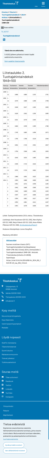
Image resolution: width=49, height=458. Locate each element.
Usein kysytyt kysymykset (11, 324)
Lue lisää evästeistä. (10, 439)
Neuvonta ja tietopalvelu (11, 316)
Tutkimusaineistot (9, 362)
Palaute (6, 411)
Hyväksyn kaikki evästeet (13, 445)
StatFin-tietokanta (9, 343)
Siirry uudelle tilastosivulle (15, 61)
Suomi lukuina (7, 350)
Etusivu (5, 12)
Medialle (5, 328)
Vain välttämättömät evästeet (15, 451)
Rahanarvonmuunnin (10, 354)
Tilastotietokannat (9, 347)
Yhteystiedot (8, 406)
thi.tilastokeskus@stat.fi (28, 225)
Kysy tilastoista (7, 320)
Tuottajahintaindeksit (11, 15)
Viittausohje (11, 240)
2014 (23, 15)
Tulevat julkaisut (8, 358)
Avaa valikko (7, 27)
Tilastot (12, 12)
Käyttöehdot (8, 415)
